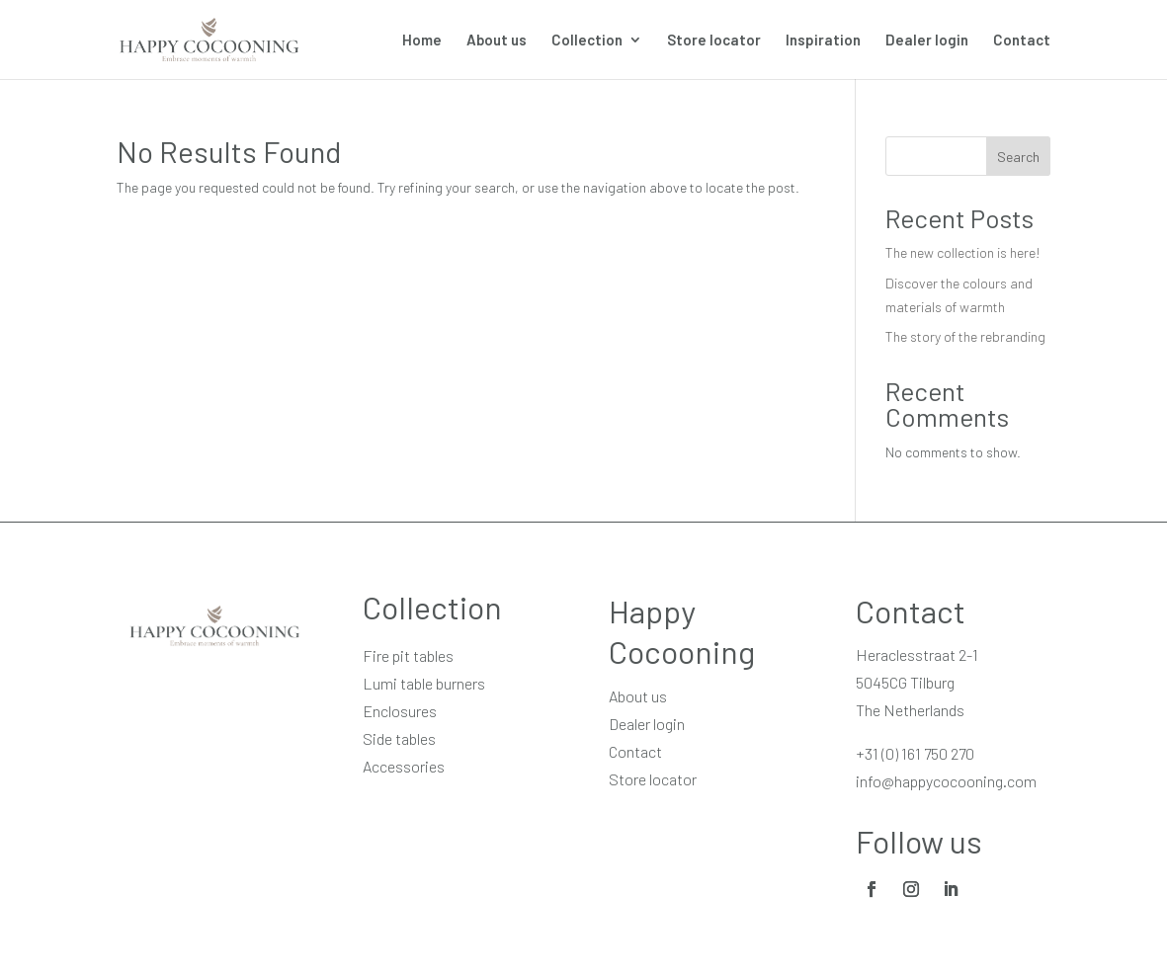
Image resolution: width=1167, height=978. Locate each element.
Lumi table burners (424, 683)
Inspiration (823, 40)
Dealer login (926, 40)
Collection (587, 40)
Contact (1021, 40)
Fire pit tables (408, 655)
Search (1018, 156)
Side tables (399, 738)
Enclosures (400, 710)
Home (422, 40)
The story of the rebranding (965, 336)
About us (496, 40)
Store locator (714, 40)
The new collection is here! (963, 252)
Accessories (404, 766)
